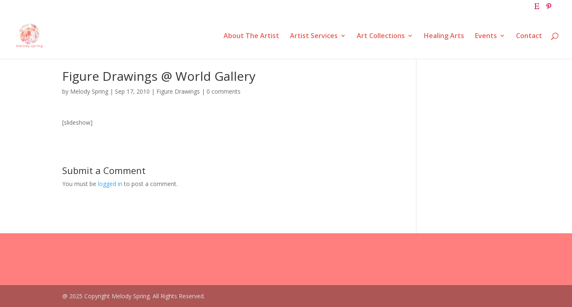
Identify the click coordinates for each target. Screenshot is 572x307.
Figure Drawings (178, 91)
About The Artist (251, 36)
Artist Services (314, 36)
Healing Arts (444, 36)
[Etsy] (536, 8)
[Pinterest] (548, 8)
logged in (110, 184)
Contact (529, 36)
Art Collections (381, 36)
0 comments (224, 91)
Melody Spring (89, 91)
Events (486, 36)
